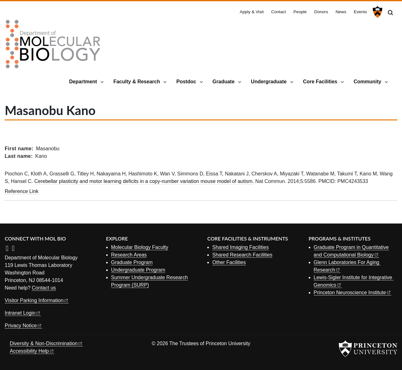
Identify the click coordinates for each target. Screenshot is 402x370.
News (340, 11)
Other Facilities (229, 262)
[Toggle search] (390, 12)
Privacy (23, 325)
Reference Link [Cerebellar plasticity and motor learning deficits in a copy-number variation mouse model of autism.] (22, 191)
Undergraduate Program (138, 270)
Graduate (224, 81)
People (300, 11)
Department (83, 81)
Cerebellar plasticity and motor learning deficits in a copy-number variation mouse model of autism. (144, 181)
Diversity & (46, 343)
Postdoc (186, 81)
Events (360, 11)
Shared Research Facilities (242, 254)
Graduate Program (132, 262)
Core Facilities (320, 81)
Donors (321, 11)
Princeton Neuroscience (352, 292)
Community (367, 81)
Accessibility (32, 351)
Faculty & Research (136, 81)
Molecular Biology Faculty (139, 247)
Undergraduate (269, 81)
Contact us (44, 287)
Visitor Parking (37, 300)
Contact (278, 11)
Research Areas (129, 254)
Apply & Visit (251, 11)
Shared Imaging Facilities (240, 247)
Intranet (23, 313)
